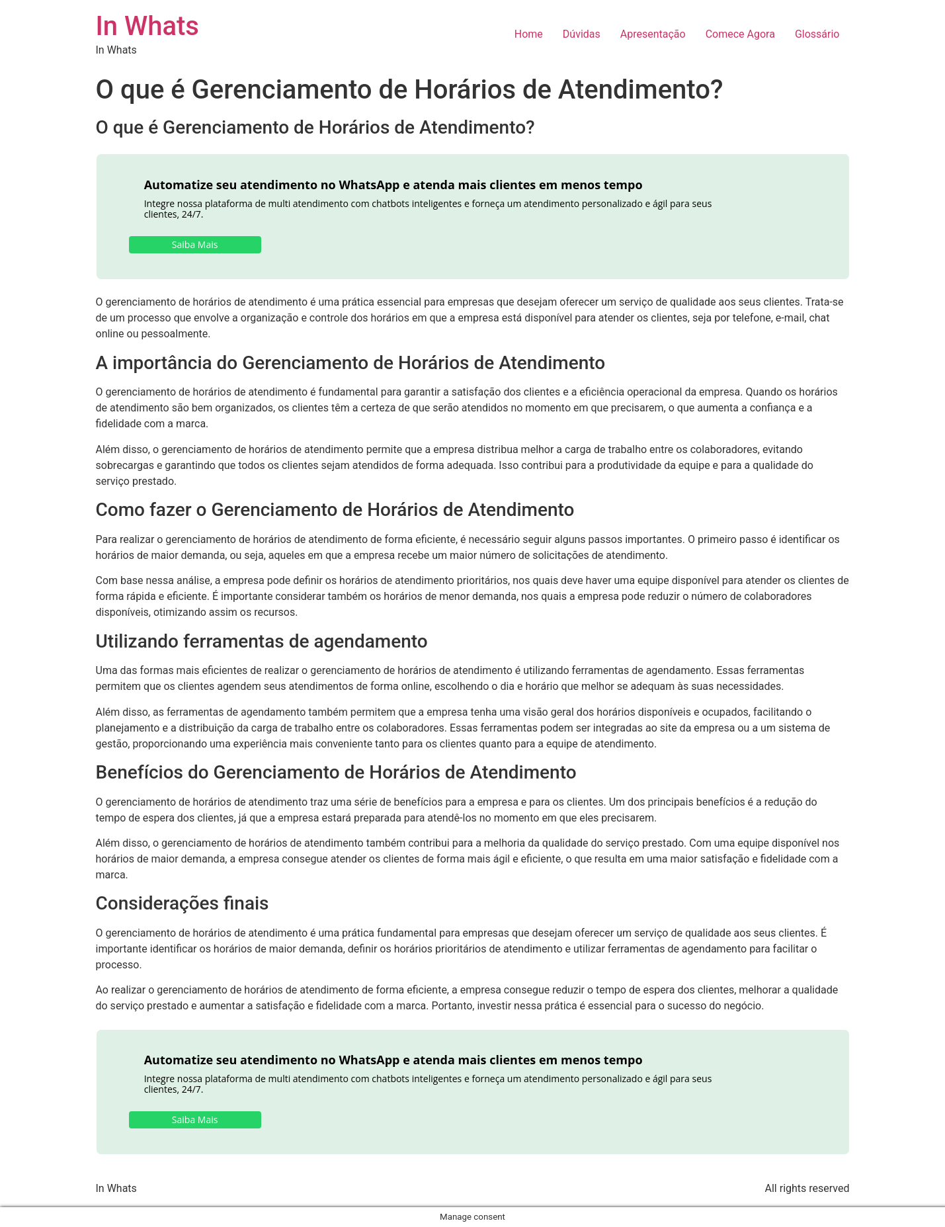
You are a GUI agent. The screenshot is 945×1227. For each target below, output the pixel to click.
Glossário (817, 34)
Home (528, 34)
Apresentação (653, 34)
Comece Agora (740, 34)
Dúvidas (581, 34)
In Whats (147, 26)
